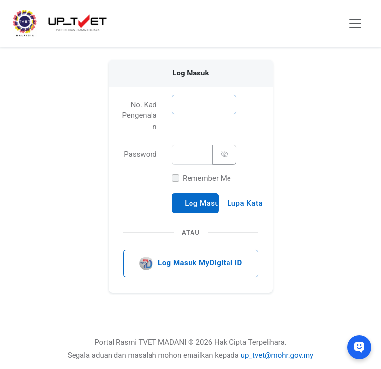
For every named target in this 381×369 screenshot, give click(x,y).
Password (140, 154)
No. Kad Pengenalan (139, 115)
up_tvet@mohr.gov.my (277, 355)
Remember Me (207, 177)
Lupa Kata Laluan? (245, 202)
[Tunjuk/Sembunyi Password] (224, 155)
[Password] (191, 155)
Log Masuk (202, 202)
